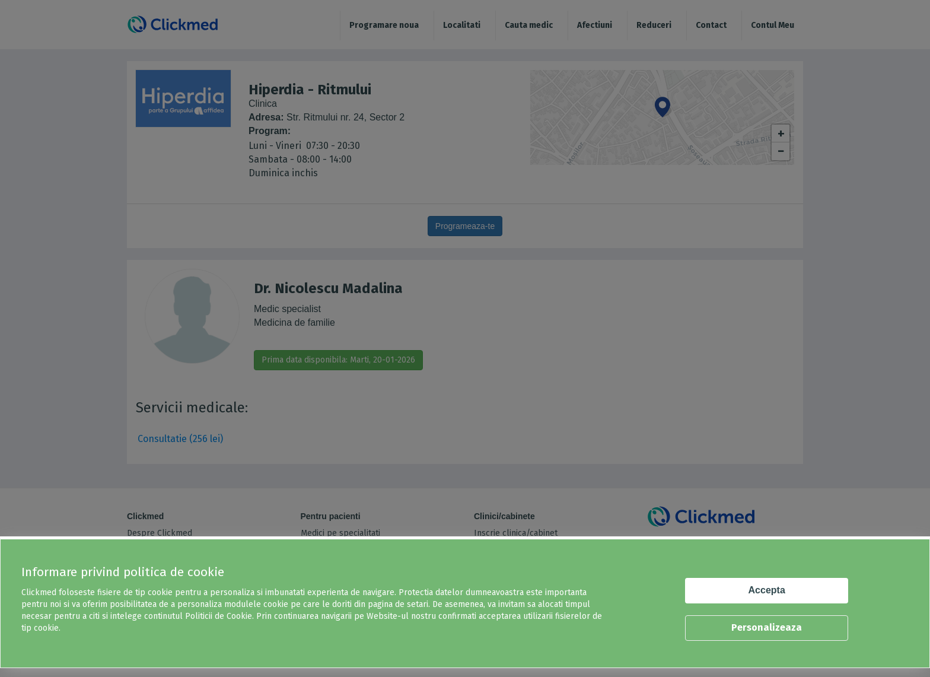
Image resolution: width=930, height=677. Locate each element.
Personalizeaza (766, 627)
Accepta (767, 590)
